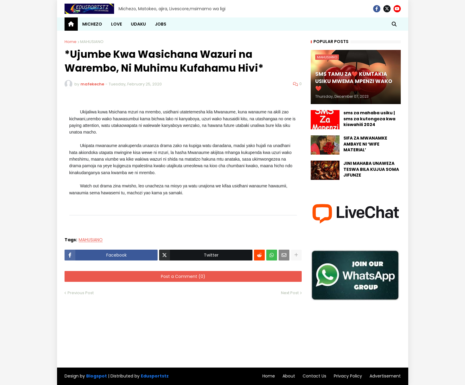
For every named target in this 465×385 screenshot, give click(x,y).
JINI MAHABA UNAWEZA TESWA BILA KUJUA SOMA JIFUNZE (371, 169)
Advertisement (385, 376)
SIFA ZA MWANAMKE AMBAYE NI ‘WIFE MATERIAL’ (365, 144)
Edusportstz (155, 376)
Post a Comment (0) (183, 276)
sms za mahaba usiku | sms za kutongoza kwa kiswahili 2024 (369, 119)
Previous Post (81, 293)
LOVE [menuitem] (116, 24)
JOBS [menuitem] (160, 24)
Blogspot (96, 376)
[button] (394, 24)
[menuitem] (71, 24)
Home (71, 42)
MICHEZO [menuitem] (92, 24)
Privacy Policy (348, 376)
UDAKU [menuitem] (138, 24)
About (288, 376)
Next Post (290, 293)
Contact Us (314, 376)
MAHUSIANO (92, 42)
